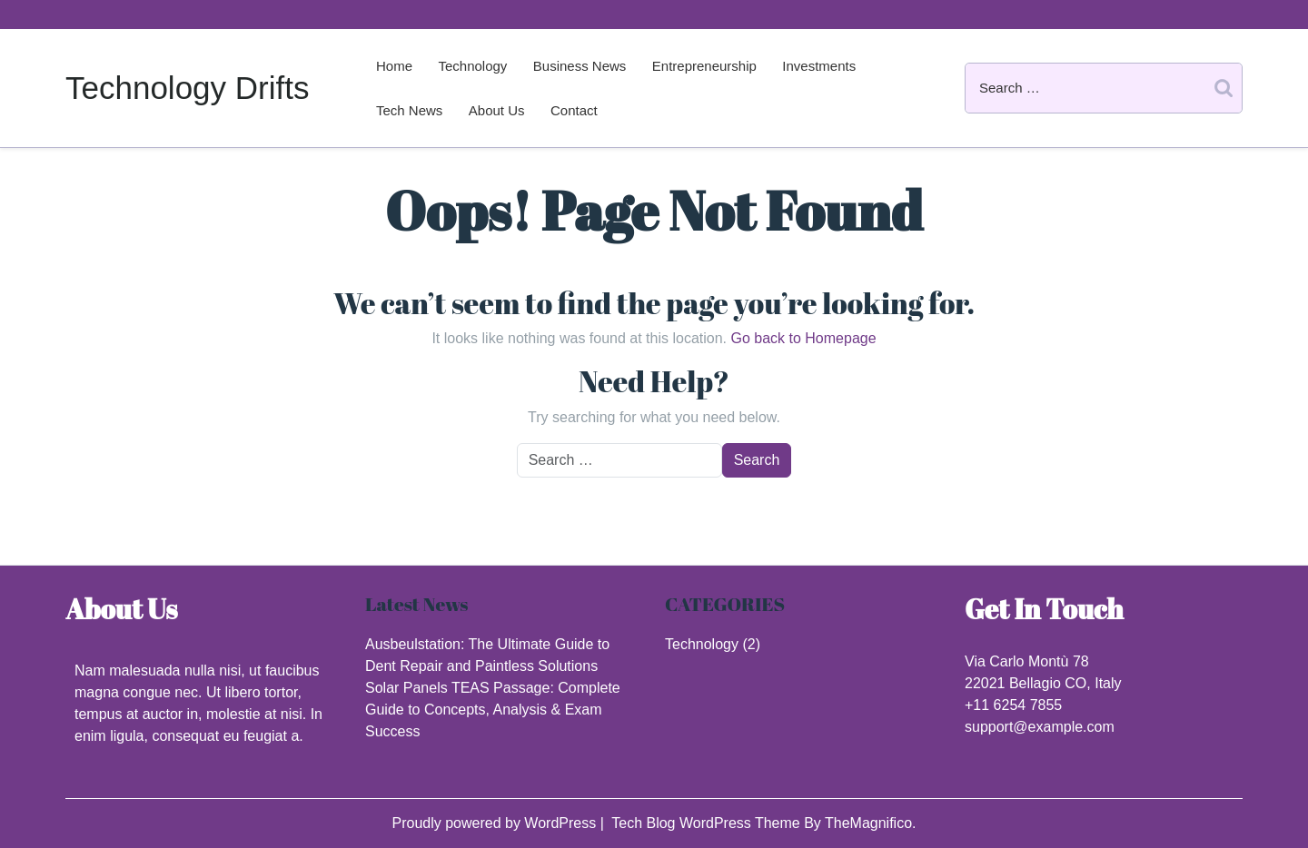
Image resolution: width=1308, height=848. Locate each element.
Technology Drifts (187, 87)
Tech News (409, 110)
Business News (580, 66)
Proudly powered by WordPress (495, 823)
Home (394, 66)
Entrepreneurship (704, 66)
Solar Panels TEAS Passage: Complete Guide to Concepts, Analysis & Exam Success (492, 709)
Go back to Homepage (803, 338)
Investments (819, 66)
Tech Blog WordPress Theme (707, 823)
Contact (574, 110)
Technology (472, 66)
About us (497, 110)
